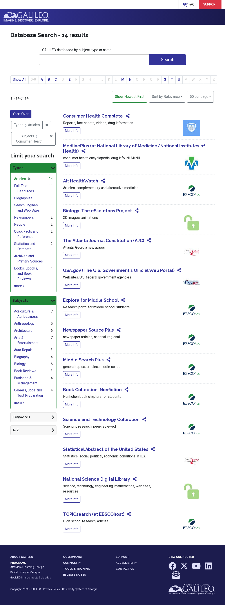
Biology (20, 364)
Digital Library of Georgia (25, 572)
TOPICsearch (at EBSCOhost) (93, 514)
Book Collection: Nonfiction (92, 389)
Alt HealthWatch (80, 181)
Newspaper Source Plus (88, 330)
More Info (71, 130)
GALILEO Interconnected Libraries (30, 577)
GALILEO (36, 589)
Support (210, 4)
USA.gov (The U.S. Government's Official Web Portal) (118, 270)
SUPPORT (122, 557)
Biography (21, 357)
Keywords (21, 417)
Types (18, 168)
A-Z (16, 430)
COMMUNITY (72, 562)
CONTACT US (125, 568)
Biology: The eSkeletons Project (97, 210)
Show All (19, 79)
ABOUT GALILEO (21, 557)
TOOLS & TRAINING (76, 568)
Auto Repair (23, 350)
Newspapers (24, 217)
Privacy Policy (51, 589)
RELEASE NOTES (74, 574)
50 (199, 96)
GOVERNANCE (73, 557)
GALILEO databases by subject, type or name (76, 50)
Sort (166, 97)
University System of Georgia (79, 589)
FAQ (188, 5)
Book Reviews (25, 371)
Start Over (21, 114)
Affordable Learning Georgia (27, 567)
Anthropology (24, 323)
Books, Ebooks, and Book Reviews (26, 273)
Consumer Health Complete (93, 116)
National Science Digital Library (96, 479)
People (19, 224)
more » (19, 286)
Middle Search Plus (83, 359)
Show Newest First (129, 97)
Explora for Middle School (90, 300)
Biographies (23, 198)
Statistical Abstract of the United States (105, 449)
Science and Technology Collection (101, 419)
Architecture (23, 330)
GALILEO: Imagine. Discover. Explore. (26, 16)
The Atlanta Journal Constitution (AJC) (103, 240)
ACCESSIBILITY (126, 562)
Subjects (20, 300)
